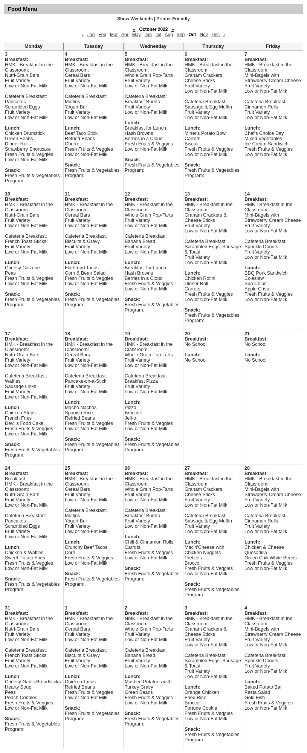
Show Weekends (135, 18)
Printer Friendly (173, 18)
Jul (158, 34)
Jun (147, 34)
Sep (181, 34)
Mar (114, 34)
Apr (124, 34)
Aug (169, 34)
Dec (216, 34)
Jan (91, 34)
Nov (204, 34)
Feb (102, 34)
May (136, 34)
